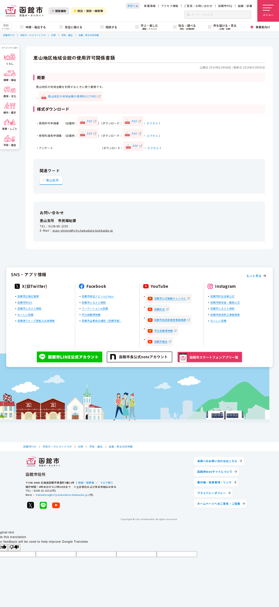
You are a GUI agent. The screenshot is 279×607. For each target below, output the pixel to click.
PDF (89, 121)
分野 (53, 35)
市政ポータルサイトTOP (33, 35)
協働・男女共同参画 (88, 35)
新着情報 (150, 6)
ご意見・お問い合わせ (198, 6)
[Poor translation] (14, 547)
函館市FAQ (225, 6)
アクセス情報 (169, 6)
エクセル (152, 123)
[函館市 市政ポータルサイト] (24, 11)
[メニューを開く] (268, 11)
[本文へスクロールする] (133, 6)
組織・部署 (245, 6)
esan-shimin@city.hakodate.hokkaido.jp (83, 231)
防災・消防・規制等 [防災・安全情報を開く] (88, 11)
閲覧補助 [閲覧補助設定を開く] (59, 11)
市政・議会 (67, 35)
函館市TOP (9, 35)
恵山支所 (52, 180)
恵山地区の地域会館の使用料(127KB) (72, 96)
